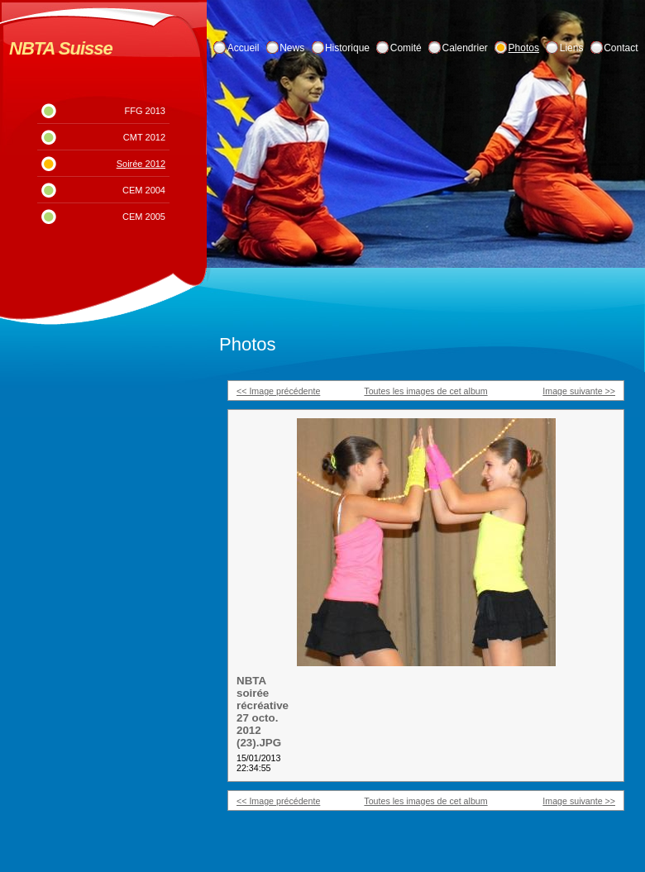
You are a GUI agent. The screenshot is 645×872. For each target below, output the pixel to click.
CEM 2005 (143, 217)
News (292, 48)
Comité (406, 48)
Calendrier (465, 48)
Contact (621, 48)
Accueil (243, 48)
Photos (524, 48)
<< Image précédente (278, 391)
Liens (572, 48)
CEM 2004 (143, 190)
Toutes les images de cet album (425, 391)
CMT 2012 (144, 137)
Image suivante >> (578, 391)
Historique (347, 48)
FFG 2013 (144, 111)
